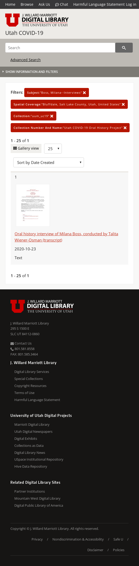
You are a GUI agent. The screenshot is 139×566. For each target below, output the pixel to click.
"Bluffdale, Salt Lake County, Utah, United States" (69, 104)
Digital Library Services (31, 371)
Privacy (37, 539)
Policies (118, 550)
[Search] (60, 48)
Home (10, 4)
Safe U (118, 539)
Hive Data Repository (30, 466)
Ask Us (44, 4)
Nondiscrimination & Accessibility (78, 539)
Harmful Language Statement (99, 4)
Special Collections (28, 378)
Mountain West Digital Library (37, 498)
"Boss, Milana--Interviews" (56, 92)
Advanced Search (25, 59)
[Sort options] (48, 162)
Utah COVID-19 (24, 32)
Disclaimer (95, 550)
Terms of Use (24, 392)
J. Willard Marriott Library (29, 323)
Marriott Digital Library (32, 424)
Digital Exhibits (25, 438)
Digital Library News (29, 452)
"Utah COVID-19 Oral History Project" (70, 128)
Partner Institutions (29, 491)
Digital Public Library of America (38, 505)
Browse (27, 4)
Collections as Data (29, 445)
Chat (61, 4)
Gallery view (28, 148)
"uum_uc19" (33, 116)
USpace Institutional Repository (38, 459)
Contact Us (21, 343)
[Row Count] (53, 149)
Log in (131, 4)
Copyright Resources (30, 385)
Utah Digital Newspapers (33, 431)
